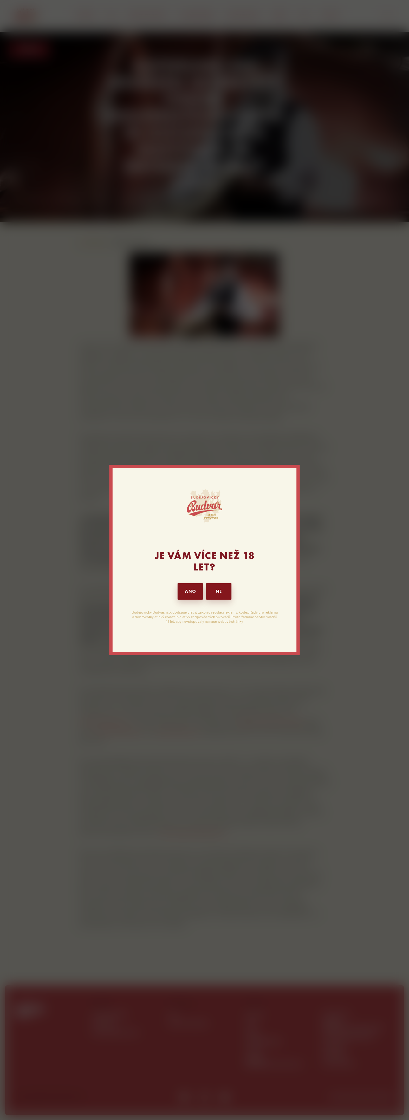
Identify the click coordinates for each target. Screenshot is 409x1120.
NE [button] (219, 591)
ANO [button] (190, 591)
